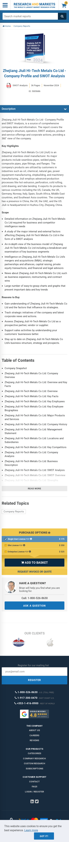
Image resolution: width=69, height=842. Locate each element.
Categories (34, 753)
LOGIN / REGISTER (34, 791)
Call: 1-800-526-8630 (35, 598)
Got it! (44, 836)
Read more (34, 488)
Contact (34, 781)
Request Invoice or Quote (35, 571)
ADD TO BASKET (34, 562)
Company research (34, 758)
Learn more (31, 830)
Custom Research (34, 763)
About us (34, 730)
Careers (34, 735)
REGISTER (34, 680)
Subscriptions (34, 768)
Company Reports (14, 511)
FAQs (34, 786)
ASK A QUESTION (34, 605)
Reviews (34, 740)
